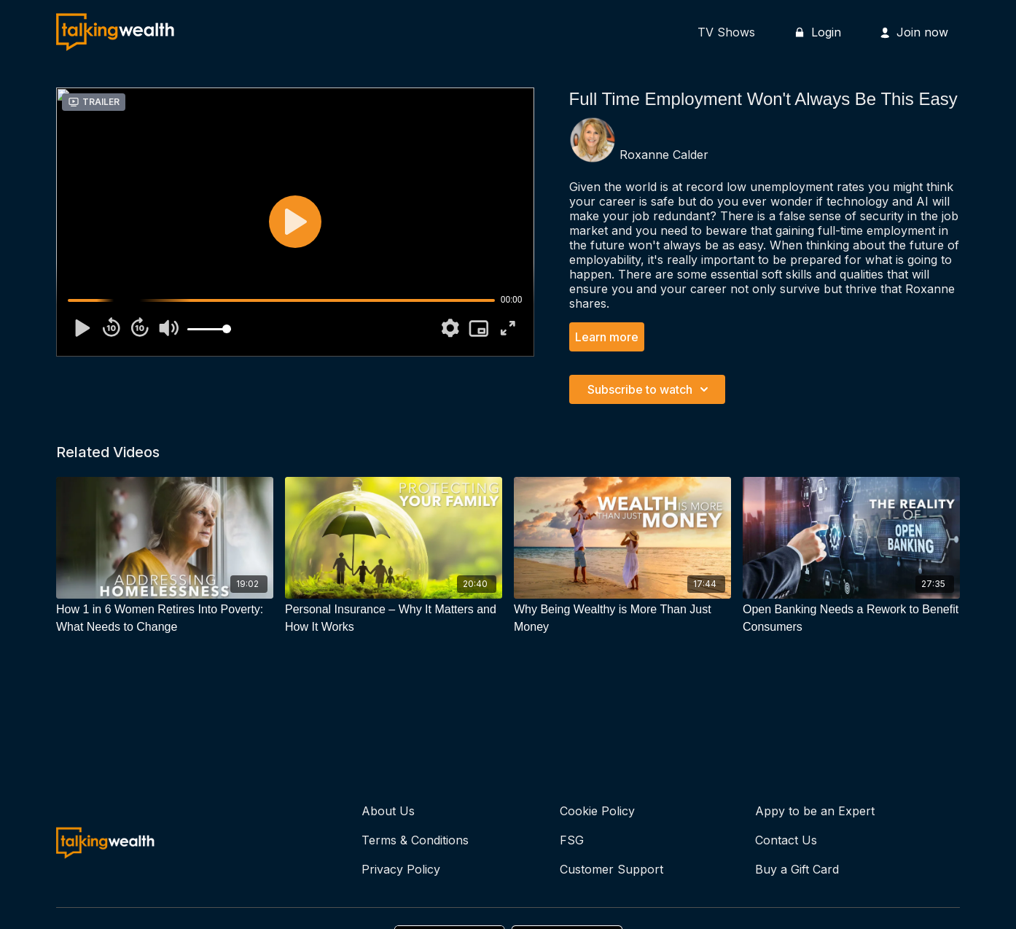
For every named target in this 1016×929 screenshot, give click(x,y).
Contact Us (786, 840)
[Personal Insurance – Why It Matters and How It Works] (393, 618)
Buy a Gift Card (797, 869)
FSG (572, 840)
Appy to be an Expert (815, 811)
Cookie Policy (597, 811)
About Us (388, 811)
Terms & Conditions (415, 840)
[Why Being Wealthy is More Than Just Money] (622, 618)
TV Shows (726, 32)
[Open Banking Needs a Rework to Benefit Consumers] (851, 618)
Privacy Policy (401, 869)
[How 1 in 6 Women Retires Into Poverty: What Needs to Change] (164, 618)
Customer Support (611, 869)
